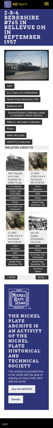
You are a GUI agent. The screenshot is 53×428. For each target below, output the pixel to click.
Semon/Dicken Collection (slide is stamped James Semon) (26, 114)
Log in (5, 424)
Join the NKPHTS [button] (21, 389)
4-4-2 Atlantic (15, 186)
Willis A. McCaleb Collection (23, 122)
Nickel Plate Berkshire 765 (22, 99)
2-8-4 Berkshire (38, 187)
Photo (10, 128)
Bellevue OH (14, 106)
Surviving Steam (38, 269)
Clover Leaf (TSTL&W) (15, 192)
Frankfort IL (15, 198)
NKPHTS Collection (18, 142)
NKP (9, 86)
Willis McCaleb (15, 135)
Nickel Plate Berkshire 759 (38, 263)
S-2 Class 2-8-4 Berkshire (22, 92)
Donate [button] (15, 399)
